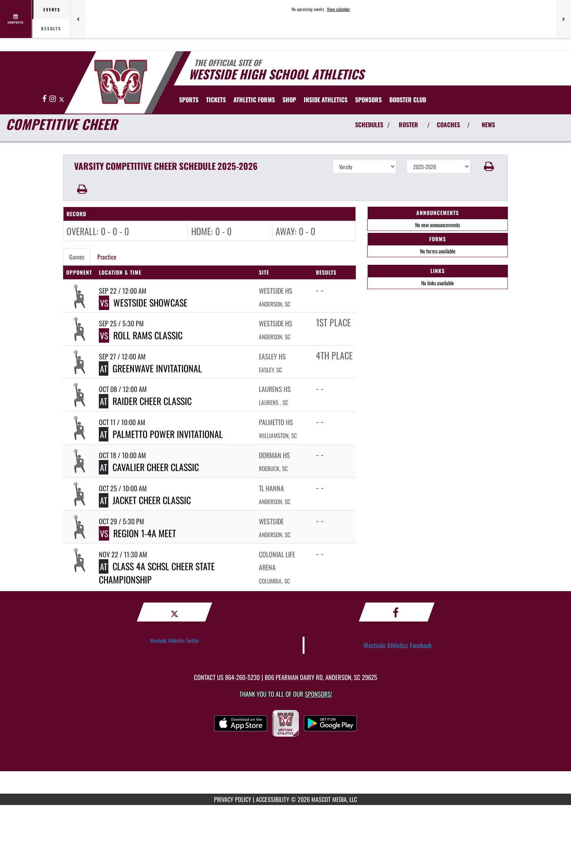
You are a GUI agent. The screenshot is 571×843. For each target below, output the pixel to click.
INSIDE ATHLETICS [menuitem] (325, 99)
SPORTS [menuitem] (188, 99)
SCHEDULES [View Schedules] (369, 124)
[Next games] (563, 19)
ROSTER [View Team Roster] (408, 124)
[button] (489, 166)
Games (76, 256)
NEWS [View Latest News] (488, 124)
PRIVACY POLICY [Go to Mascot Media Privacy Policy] (232, 799)
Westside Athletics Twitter (174, 640)
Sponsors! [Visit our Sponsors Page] (318, 694)
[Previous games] (78, 19)
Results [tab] (51, 28)
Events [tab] (51, 9)
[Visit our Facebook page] (45, 99)
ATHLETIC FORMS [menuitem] (254, 99)
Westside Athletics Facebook (397, 645)
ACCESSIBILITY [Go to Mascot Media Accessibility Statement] (272, 799)
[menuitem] (216, 99)
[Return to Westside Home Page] (120, 82)
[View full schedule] (16, 19)
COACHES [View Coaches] (448, 124)
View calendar (338, 9)
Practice (106, 256)
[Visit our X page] (61, 99)
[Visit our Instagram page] (53, 99)
